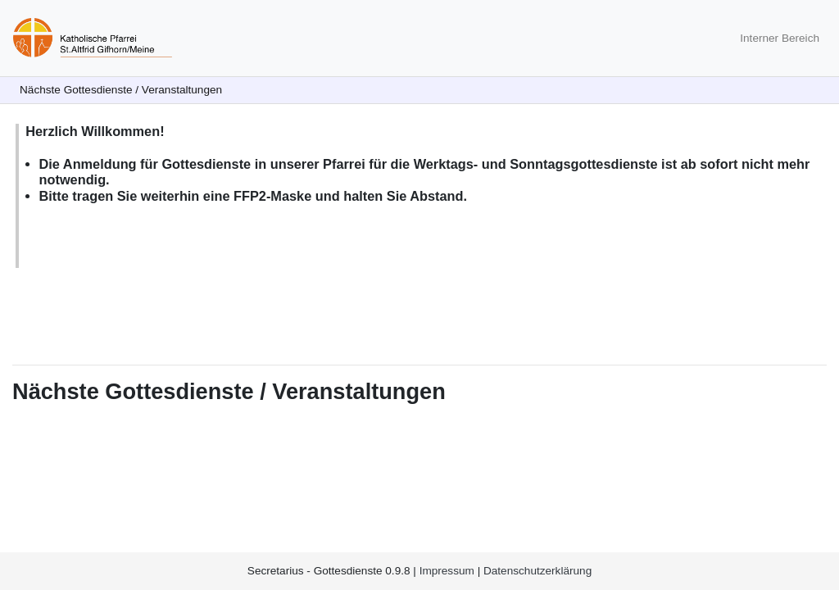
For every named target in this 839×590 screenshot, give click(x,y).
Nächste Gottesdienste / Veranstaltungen (121, 90)
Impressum (447, 571)
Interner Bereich (779, 38)
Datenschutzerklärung (537, 571)
